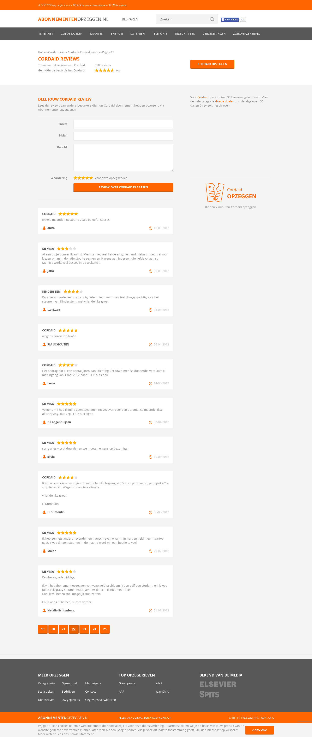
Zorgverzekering (246, 34)
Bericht (62, 147)
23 (84, 629)
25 (105, 629)
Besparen (130, 19)
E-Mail (63, 135)
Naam (63, 124)
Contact (90, 691)
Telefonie (159, 34)
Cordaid (202, 97)
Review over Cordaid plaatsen (123, 187)
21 (63, 629)
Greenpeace (127, 683)
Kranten (96, 34)
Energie (117, 34)
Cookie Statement (82, 734)
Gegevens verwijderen (100, 700)
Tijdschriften (185, 34)
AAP (121, 691)
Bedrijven (68, 691)
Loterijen (137, 34)
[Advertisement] (230, 145)
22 (74, 629)
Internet (46, 34)
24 (94, 629)
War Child (162, 691)
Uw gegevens (71, 700)
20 (53, 629)
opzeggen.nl (73, 19)
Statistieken (46, 691)
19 (42, 629)
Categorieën (46, 683)
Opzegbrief (69, 683)
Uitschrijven (46, 700)
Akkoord (259, 730)
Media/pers (93, 683)
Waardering (59, 178)
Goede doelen (72, 34)
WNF (159, 683)
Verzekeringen (214, 34)
